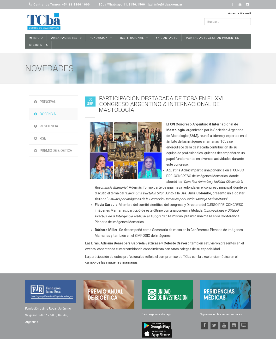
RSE (43, 138)
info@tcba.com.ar (168, 4)
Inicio (36, 38)
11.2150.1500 (134, 4)
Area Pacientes (66, 38)
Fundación (101, 38)
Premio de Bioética (56, 151)
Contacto (167, 38)
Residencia (38, 45)
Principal (48, 102)
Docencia (48, 114)
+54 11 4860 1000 (76, 4)
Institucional (134, 38)
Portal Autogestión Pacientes (212, 38)
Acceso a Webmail (239, 13)
